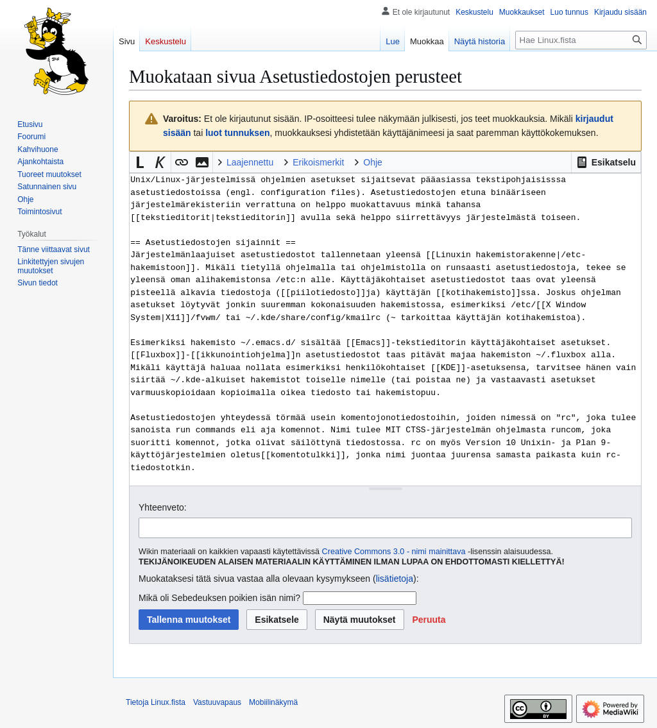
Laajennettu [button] (249, 162)
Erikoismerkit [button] (318, 162)
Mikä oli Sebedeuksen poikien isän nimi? (219, 598)
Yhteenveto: (163, 507)
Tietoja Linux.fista (155, 702)
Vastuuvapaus (217, 702)
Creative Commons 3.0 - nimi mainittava (394, 551)
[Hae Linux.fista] (581, 40)
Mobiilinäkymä (273, 702)
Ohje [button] (372, 162)
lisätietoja (394, 578)
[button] (606, 162)
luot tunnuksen (237, 133)
